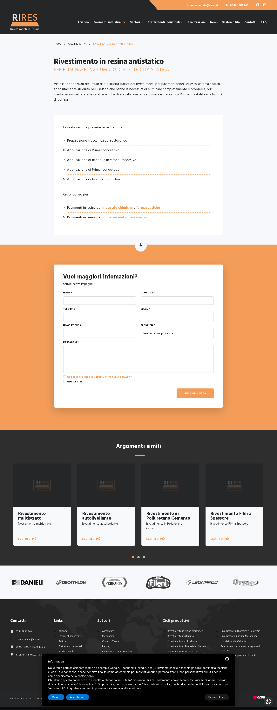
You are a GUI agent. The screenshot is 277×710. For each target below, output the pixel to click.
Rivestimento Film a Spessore (183, 652)
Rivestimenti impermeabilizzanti (238, 656)
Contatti (250, 22)
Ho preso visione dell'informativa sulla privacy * (99, 377)
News (214, 22)
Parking (106, 647)
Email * (145, 309)
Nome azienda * (73, 325)
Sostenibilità (231, 22)
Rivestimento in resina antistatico (185, 631)
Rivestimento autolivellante (182, 641)
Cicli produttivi (176, 621)
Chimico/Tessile (110, 641)
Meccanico (108, 636)
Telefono (69, 309)
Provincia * (148, 325)
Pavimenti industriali (109, 22)
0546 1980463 (24, 631)
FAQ (264, 22)
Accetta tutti (217, 697)
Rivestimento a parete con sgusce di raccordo (240, 649)
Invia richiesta (195, 393)
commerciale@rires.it (28, 639)
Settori (136, 22)
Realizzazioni (197, 22)
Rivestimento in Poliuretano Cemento (187, 647)
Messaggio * (71, 342)
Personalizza (60, 697)
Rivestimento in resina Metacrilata (239, 636)
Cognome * (148, 293)
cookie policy (86, 676)
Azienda (83, 22)
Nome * (67, 293)
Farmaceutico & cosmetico (117, 652)
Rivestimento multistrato (180, 636)
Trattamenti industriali (165, 22)
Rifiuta (196, 697)
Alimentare (108, 631)
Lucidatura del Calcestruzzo (236, 641)
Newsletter (75, 382)
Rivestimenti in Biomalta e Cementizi (240, 631)
